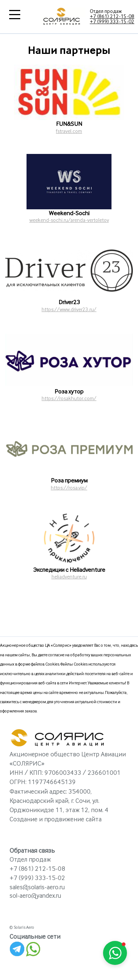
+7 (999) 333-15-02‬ (112, 21)
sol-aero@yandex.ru (35, 896)
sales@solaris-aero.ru (37, 887)
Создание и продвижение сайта (56, 819)
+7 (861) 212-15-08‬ (112, 16)
